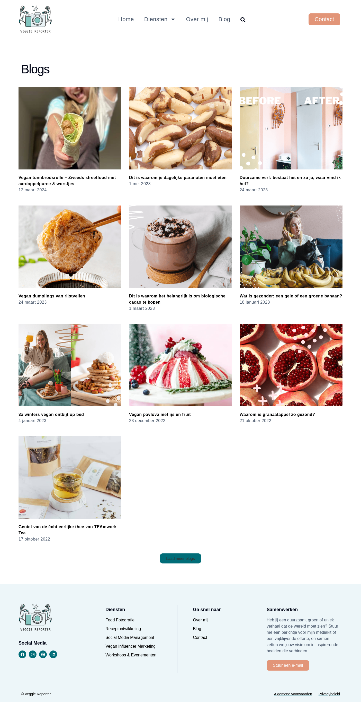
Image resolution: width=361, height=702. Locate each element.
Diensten (160, 19)
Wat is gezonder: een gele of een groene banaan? (291, 296)
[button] (180, 558)
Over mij (197, 19)
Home (126, 19)
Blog (224, 19)
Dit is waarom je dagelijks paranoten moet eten (178, 177)
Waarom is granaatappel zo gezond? (277, 414)
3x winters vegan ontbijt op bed (51, 414)
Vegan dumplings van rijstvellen (52, 296)
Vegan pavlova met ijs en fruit (160, 414)
